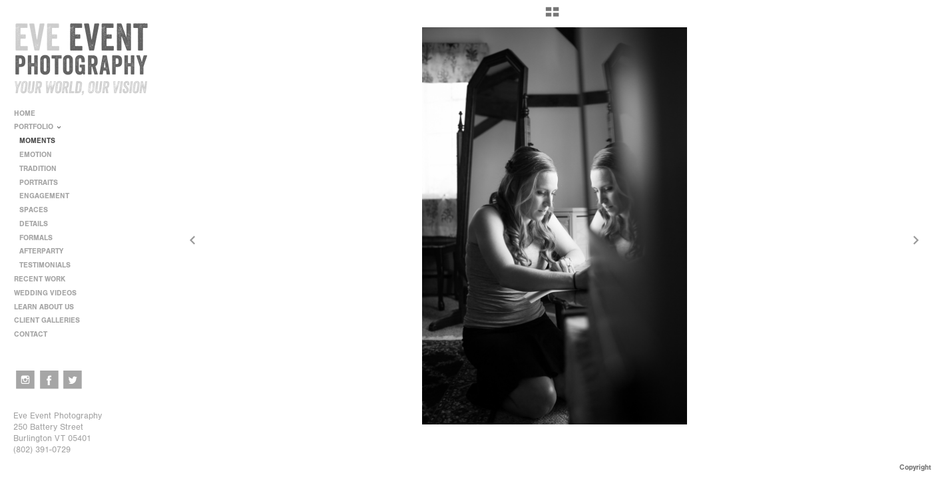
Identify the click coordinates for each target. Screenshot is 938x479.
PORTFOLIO (38, 126)
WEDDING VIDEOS (45, 293)
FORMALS (36, 238)
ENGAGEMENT (44, 196)
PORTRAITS (38, 182)
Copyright (915, 467)
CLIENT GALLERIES (47, 320)
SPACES (33, 210)
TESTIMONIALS (45, 265)
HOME (24, 113)
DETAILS (33, 224)
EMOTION (35, 154)
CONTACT (30, 334)
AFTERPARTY (41, 251)
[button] (552, 17)
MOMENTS (37, 140)
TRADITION (38, 168)
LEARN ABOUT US (48, 307)
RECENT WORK (44, 279)
